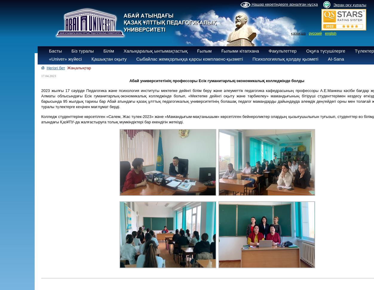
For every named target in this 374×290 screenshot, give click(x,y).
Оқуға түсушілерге (325, 50)
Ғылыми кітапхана (240, 50)
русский (315, 33)
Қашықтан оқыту (109, 59)
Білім (108, 50)
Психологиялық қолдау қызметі (285, 59)
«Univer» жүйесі (65, 59)
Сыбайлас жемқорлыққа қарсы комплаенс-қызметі (189, 59)
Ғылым (204, 50)
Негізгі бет (56, 68)
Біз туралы (82, 50)
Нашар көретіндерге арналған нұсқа (279, 5)
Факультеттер (283, 50)
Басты (55, 50)
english (330, 33)
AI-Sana (336, 59)
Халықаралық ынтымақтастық (156, 50)
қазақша (298, 33)
